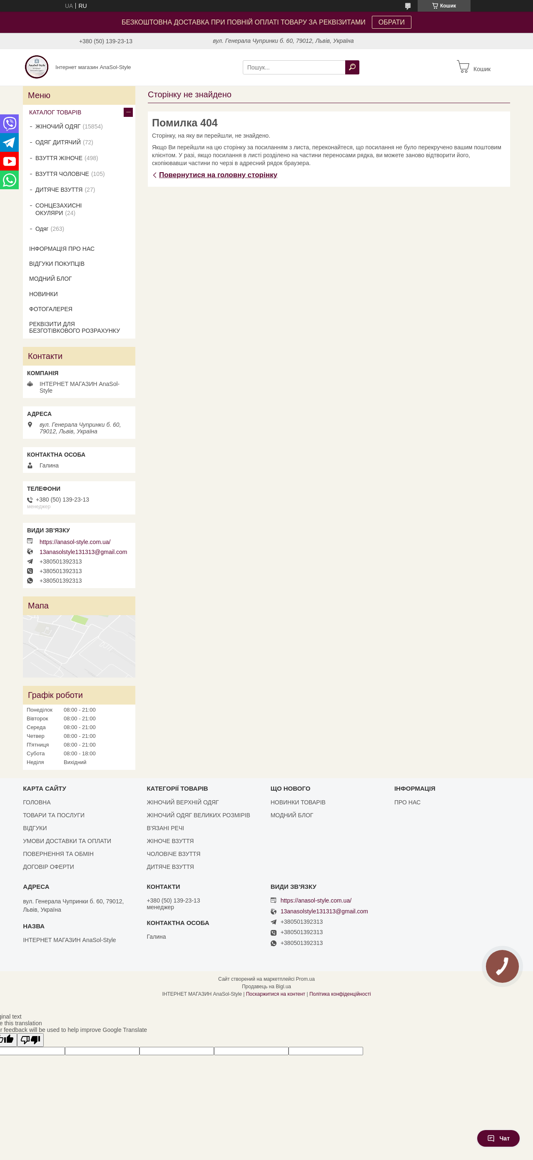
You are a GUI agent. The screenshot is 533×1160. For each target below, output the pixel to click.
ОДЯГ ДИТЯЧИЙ (58, 142)
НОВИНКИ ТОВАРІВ (298, 802)
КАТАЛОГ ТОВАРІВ (55, 112)
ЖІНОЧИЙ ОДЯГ (58, 126)
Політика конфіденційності (340, 994)
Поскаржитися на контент (275, 994)
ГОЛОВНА (36, 802)
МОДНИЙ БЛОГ (50, 278)
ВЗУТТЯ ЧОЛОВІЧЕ (62, 174)
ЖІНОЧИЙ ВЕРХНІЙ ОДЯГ (183, 802)
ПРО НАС (407, 802)
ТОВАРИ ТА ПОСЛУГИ (54, 815)
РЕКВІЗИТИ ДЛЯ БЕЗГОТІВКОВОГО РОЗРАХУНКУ (74, 327)
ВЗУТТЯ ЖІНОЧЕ (58, 158)
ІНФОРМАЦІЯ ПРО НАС (62, 248)
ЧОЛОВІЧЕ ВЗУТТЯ (173, 854)
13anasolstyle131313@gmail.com (83, 552)
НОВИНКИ (43, 294)
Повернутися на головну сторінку (218, 175)
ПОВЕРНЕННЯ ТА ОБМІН (58, 854)
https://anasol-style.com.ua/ (75, 542)
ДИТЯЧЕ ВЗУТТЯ (58, 189)
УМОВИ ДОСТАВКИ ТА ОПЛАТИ (67, 841)
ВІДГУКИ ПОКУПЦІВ (57, 263)
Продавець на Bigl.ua (266, 986)
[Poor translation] (30, 1040)
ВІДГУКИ (35, 828)
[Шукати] (352, 67)
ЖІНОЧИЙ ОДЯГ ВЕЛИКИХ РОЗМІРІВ (198, 815)
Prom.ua (305, 979)
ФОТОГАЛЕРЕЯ (50, 309)
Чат (498, 1138)
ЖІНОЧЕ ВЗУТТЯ (170, 841)
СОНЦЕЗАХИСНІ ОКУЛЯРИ (58, 209)
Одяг (41, 228)
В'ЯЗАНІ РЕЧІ (165, 828)
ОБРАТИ (392, 22)
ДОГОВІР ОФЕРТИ (48, 866)
